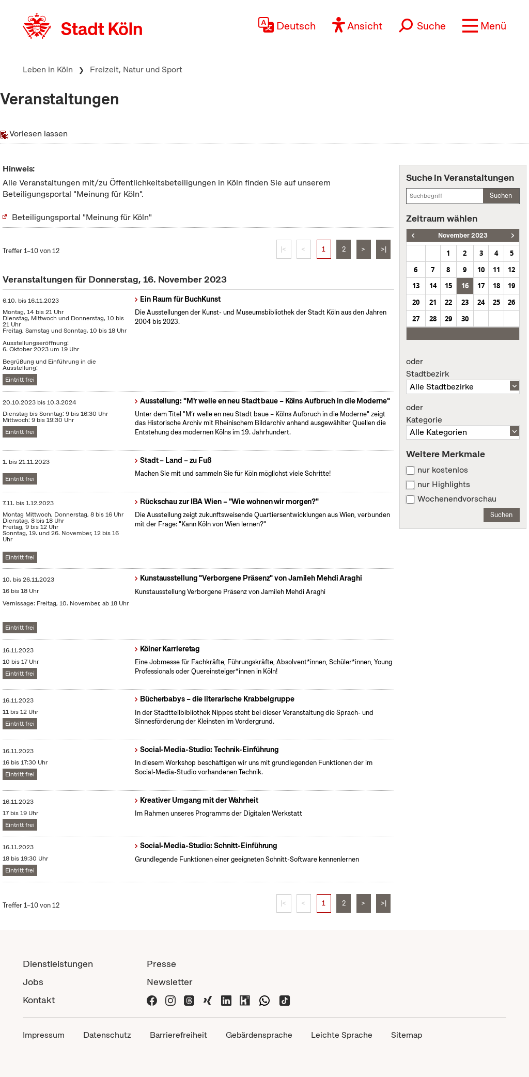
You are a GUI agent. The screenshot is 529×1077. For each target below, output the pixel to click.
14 (433, 285)
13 (415, 285)
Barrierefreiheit (178, 1034)
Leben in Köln (48, 69)
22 (448, 302)
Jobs (33, 982)
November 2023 (463, 235)
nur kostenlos (442, 470)
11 (496, 269)
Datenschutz (107, 1034)
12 (511, 269)
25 (496, 302)
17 (481, 285)
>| (383, 249)
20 (415, 302)
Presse (161, 964)
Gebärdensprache (259, 1034)
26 (511, 302)
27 (415, 318)
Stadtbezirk (463, 367)
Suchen (501, 195)
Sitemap (406, 1034)
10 (481, 269)
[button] (484, 26)
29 (448, 318)
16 (465, 285)
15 (448, 285)
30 (465, 318)
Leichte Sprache (341, 1034)
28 (433, 318)
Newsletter (170, 982)
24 (481, 302)
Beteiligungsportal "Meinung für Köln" (82, 217)
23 (465, 302)
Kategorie (463, 413)
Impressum (44, 1034)
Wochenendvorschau (456, 499)
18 (496, 285)
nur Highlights (443, 484)
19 (511, 285)
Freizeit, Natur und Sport (136, 69)
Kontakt (39, 1000)
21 (433, 302)
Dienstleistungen (58, 964)
